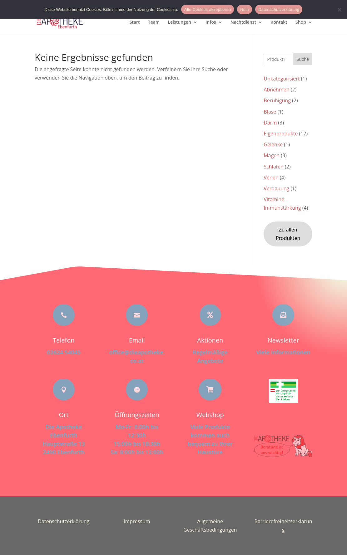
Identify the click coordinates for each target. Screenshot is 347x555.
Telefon (64, 340)
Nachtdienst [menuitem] (243, 22)
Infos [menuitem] (211, 22)
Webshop (210, 415)
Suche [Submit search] (303, 59)
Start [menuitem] (135, 22)
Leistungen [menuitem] (179, 22)
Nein (244, 9)
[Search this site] (288, 59)
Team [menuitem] (154, 22)
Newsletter (283, 340)
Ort (63, 415)
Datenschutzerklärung (63, 521)
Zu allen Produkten (288, 233)
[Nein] (339, 10)
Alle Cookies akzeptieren (207, 9)
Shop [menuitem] (300, 22)
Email (137, 340)
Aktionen (210, 340)
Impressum (137, 521)
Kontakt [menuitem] (278, 22)
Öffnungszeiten (137, 415)
